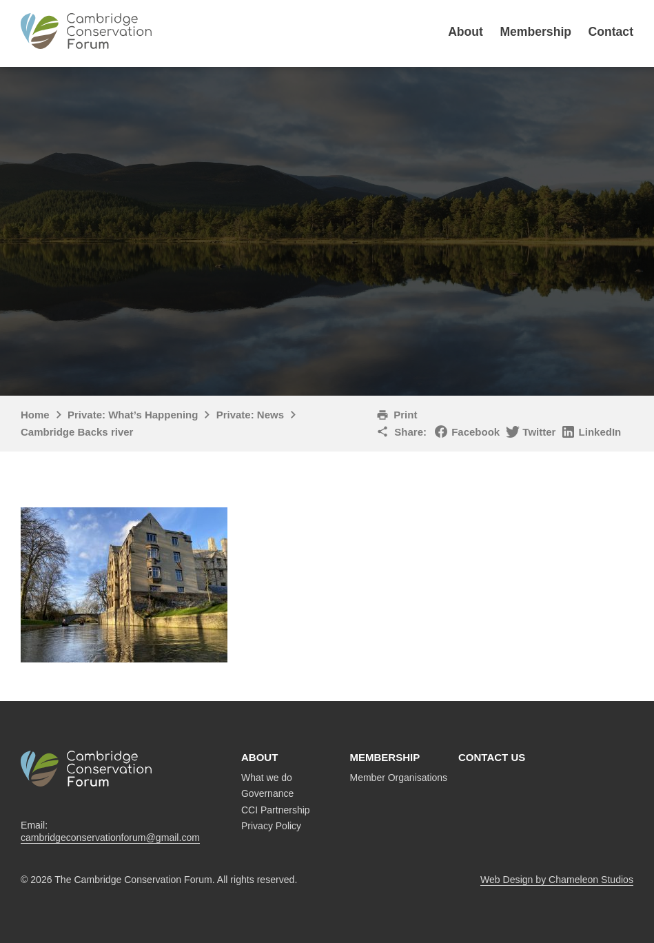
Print (405, 414)
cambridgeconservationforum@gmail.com (110, 837)
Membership (535, 32)
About (465, 32)
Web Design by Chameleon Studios (556, 879)
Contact (611, 32)
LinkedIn (600, 432)
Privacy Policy (271, 825)
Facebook (475, 432)
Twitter (538, 432)
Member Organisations (399, 777)
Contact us (491, 757)
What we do (266, 777)
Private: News (250, 414)
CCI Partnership (275, 809)
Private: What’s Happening (133, 414)
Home (35, 414)
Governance (267, 793)
